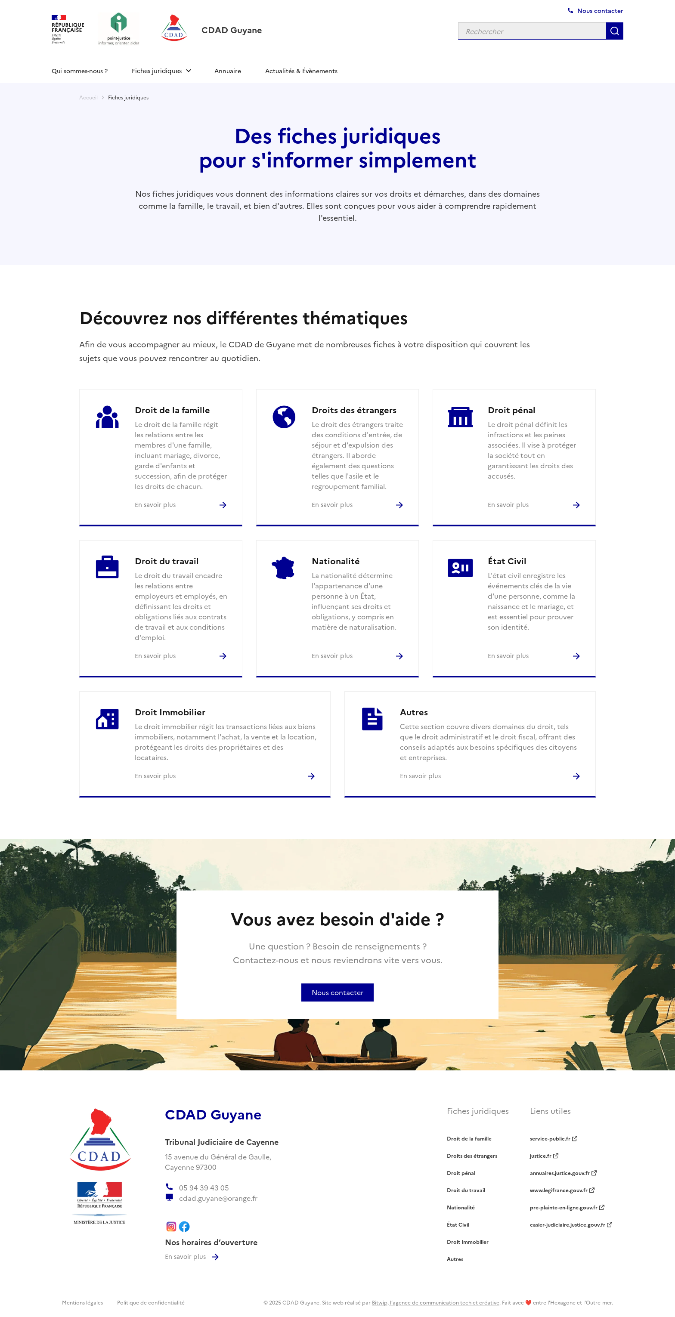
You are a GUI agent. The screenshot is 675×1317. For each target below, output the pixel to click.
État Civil (458, 1224)
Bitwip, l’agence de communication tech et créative (435, 1302)
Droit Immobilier (468, 1241)
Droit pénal (461, 1172)
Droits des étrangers (472, 1155)
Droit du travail (466, 1189)
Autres (455, 1258)
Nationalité (461, 1207)
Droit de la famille (469, 1138)
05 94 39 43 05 (204, 1187)
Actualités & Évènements (301, 70)
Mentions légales (82, 1302)
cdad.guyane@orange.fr (218, 1198)
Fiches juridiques (128, 97)
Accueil (88, 97)
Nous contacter (337, 992)
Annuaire (227, 70)
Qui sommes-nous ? (80, 70)
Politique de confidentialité (151, 1302)
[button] (161, 71)
